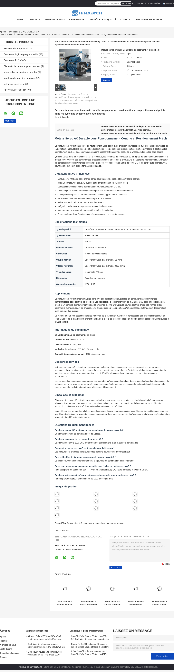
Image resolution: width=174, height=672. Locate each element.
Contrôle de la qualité (102, 19)
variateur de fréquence (15, 48)
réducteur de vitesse (14, 84)
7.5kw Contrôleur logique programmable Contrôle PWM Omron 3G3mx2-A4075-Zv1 (89, 653)
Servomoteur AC (74, 523)
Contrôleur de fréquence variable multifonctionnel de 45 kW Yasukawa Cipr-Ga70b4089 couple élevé (47, 646)
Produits (35, 19)
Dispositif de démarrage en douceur (22, 66)
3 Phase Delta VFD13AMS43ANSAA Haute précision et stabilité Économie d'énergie (44, 638)
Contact (125, 19)
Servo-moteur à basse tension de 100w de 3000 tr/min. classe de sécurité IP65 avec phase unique (88, 603)
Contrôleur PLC (12, 60)
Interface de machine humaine (19, 78)
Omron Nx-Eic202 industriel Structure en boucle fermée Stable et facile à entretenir (90, 645)
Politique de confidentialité (30, 667)
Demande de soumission (148, 3)
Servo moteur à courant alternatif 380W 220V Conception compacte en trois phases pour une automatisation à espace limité (112, 603)
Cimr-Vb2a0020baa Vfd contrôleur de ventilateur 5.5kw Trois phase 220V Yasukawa (45, 654)
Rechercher (126, 3)
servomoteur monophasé (94, 523)
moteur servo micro (115, 523)
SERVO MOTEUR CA (29, 32)
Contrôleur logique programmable (21, 54)
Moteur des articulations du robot (20, 72)
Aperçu (21, 19)
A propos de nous (54, 19)
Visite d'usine (76, 19)
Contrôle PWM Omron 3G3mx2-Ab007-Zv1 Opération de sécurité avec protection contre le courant (90, 638)
